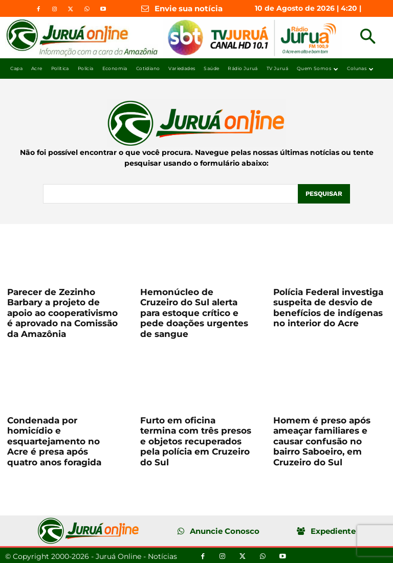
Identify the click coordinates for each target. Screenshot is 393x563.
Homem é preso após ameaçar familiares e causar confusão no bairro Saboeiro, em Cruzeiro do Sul (321, 440)
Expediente (333, 530)
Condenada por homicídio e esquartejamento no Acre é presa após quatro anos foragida (54, 440)
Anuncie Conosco (224, 530)
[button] (367, 37)
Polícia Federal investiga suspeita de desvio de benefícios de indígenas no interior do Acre (328, 306)
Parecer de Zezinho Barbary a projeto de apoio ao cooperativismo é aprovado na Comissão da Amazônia (62, 312)
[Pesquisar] (323, 193)
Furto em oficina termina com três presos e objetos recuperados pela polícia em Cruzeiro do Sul (195, 440)
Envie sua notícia (189, 8)
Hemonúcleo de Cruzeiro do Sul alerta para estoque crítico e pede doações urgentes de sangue (194, 312)
